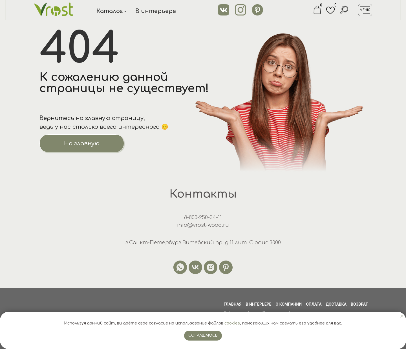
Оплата (313, 304)
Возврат (359, 304)
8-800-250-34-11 (203, 217)
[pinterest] (226, 267)
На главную (82, 143)
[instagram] (210, 267)
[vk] (195, 267)
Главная (232, 304)
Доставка (336, 304)
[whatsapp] (180, 267)
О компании (289, 304)
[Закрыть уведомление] (402, 316)
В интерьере (155, 11)
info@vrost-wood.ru (203, 225)
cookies (232, 323)
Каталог (109, 11)
